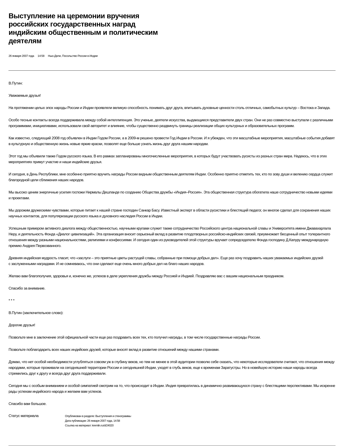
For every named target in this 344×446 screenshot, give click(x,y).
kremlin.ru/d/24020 (103, 425)
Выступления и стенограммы (113, 416)
